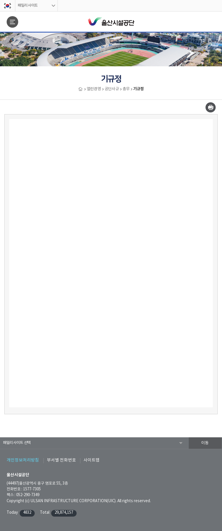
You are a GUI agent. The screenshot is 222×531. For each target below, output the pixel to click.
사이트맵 (92, 460)
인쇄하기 (211, 107)
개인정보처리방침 (23, 460)
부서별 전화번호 (61, 460)
